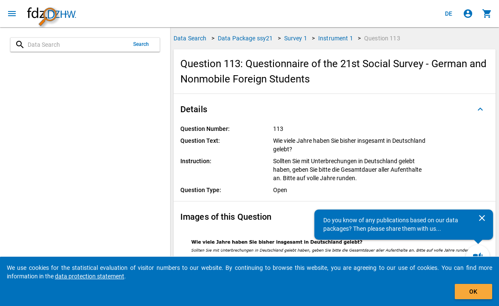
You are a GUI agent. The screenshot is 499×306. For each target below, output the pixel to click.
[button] (334, 109)
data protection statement (89, 276)
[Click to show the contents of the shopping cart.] (487, 13)
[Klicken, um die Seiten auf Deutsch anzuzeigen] (448, 13)
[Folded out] (480, 109)
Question (382, 38)
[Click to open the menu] (11, 13)
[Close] (481, 218)
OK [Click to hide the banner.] (473, 291)
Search (141, 44)
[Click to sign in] (467, 13)
